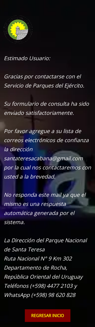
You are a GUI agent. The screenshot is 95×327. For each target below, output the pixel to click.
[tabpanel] (47, 157)
